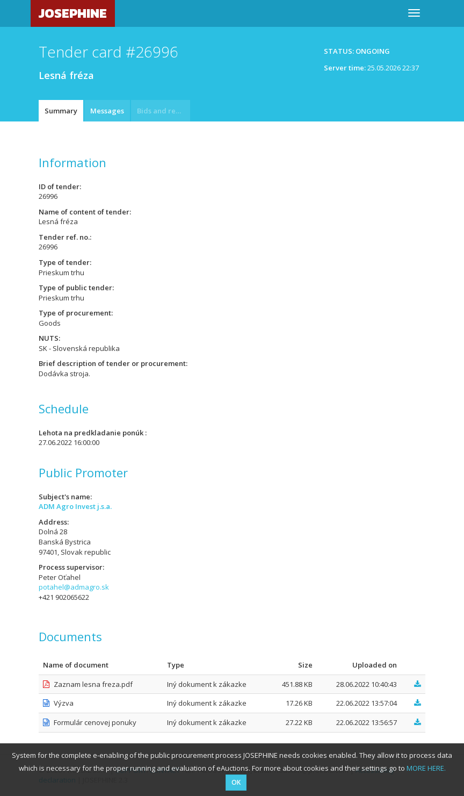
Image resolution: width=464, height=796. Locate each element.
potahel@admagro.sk (74, 587)
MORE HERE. (426, 768)
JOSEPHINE (73, 13)
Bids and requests (163, 111)
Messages (107, 111)
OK (236, 782)
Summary (61, 111)
